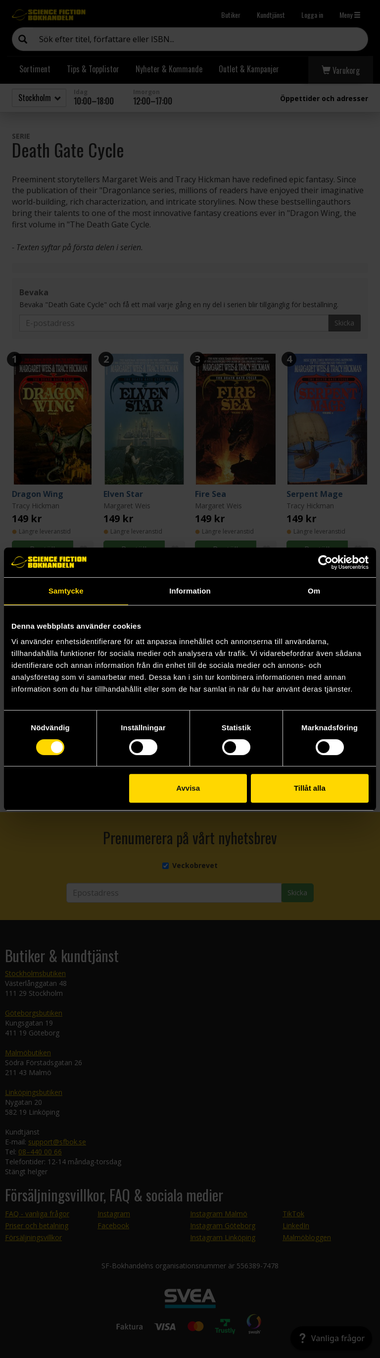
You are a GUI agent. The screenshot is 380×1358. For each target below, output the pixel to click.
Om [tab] (314, 591)
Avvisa (188, 788)
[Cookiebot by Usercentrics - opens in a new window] (325, 562)
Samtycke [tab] (66, 591)
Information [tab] (190, 591)
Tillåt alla (310, 788)
